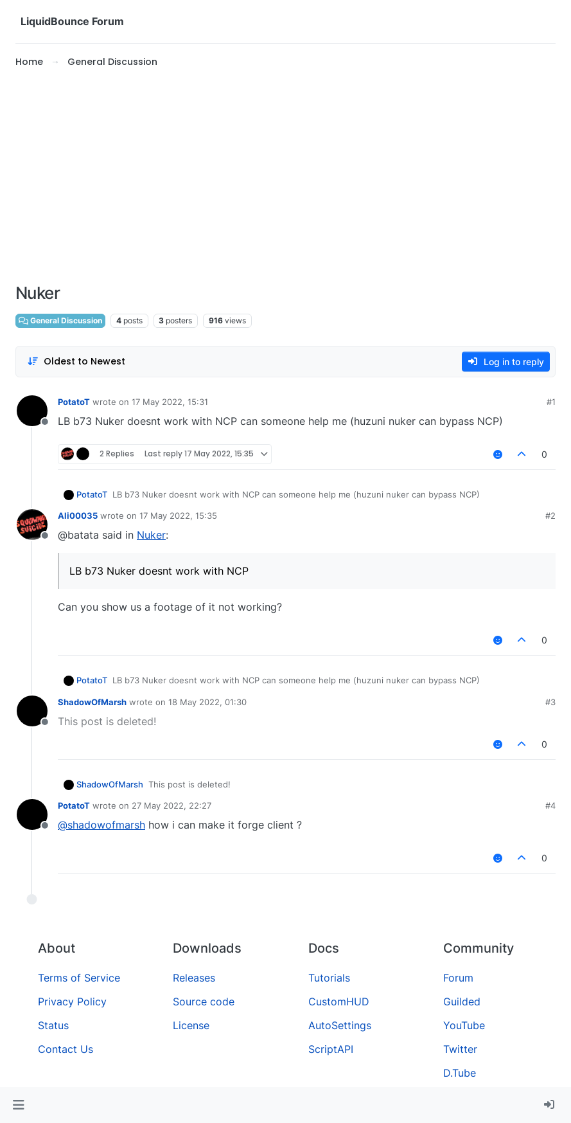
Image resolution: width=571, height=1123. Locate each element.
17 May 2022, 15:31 (170, 402)
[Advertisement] (285, 176)
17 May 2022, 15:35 (178, 515)
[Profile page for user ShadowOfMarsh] (32, 711)
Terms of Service (79, 977)
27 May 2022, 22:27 (171, 805)
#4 (550, 805)
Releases (194, 977)
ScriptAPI (330, 1049)
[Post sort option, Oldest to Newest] (76, 362)
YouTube (464, 1025)
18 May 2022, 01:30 (207, 702)
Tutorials (329, 977)
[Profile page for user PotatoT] (32, 410)
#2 (550, 515)
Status (53, 1025)
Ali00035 (78, 515)
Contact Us (65, 1049)
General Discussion (60, 320)
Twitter (460, 1049)
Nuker (151, 534)
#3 (550, 702)
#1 (551, 402)
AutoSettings (339, 1025)
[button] (18, 1105)
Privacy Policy (72, 1001)
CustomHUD (338, 1001)
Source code (203, 1001)
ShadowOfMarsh (92, 702)
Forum (458, 977)
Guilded (461, 1001)
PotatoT (74, 402)
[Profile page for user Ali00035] (32, 524)
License (191, 1025)
